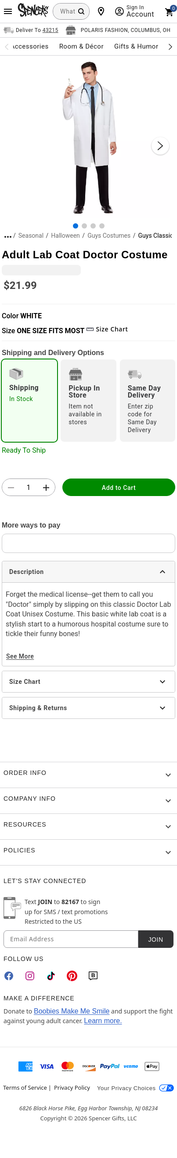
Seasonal (30, 235)
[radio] (29, 400)
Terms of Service (25, 1087)
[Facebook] (9, 976)
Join (155, 939)
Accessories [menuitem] (29, 46)
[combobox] (71, 11)
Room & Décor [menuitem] (81, 46)
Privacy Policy (72, 1087)
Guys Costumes (108, 235)
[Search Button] (81, 11)
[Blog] (93, 976)
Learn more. (103, 1020)
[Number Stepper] (28, 487)
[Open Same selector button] (31, 30)
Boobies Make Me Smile (72, 1011)
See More (20, 656)
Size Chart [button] (107, 329)
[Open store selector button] (118, 30)
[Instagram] (30, 976)
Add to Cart (119, 487)
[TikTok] (51, 976)
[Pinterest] (72, 976)
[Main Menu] (8, 11)
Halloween (65, 235)
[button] (88, 137)
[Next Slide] (160, 146)
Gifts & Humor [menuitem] (136, 46)
